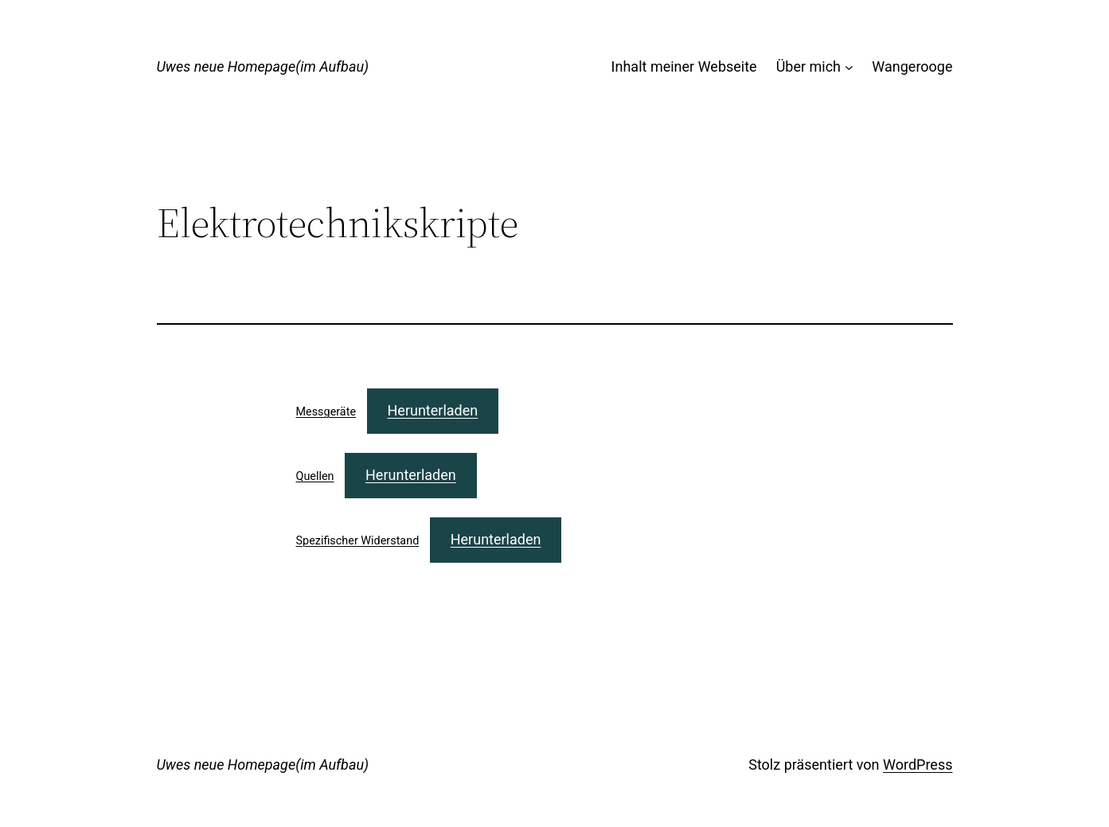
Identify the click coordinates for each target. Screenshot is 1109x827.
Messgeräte (326, 412)
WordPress (917, 764)
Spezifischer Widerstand (358, 541)
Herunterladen (433, 410)
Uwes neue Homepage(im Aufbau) (263, 66)
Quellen (315, 476)
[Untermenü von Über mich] (849, 67)
